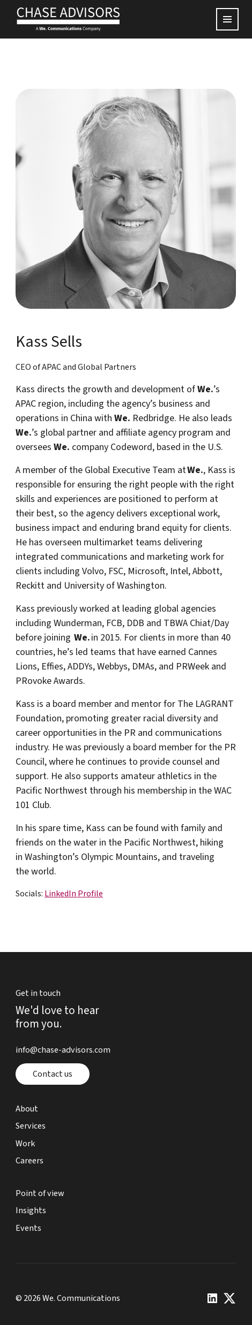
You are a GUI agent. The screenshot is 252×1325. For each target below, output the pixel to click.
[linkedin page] (212, 1298)
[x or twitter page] (230, 1298)
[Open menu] (227, 19)
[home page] (68, 19)
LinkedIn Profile (74, 894)
